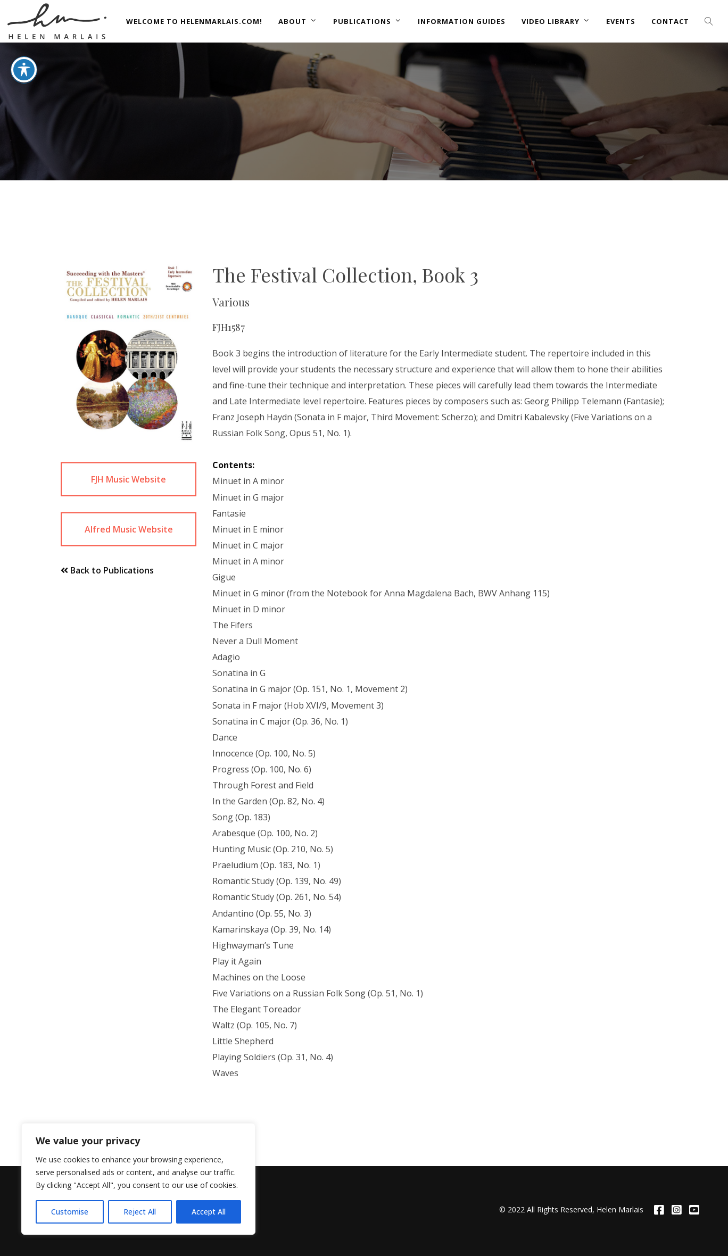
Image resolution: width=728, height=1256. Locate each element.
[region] (138, 1179)
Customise (69, 1212)
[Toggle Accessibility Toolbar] (24, 42)
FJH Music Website (128, 479)
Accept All (209, 1212)
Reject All (139, 1212)
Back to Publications (107, 570)
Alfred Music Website (129, 529)
